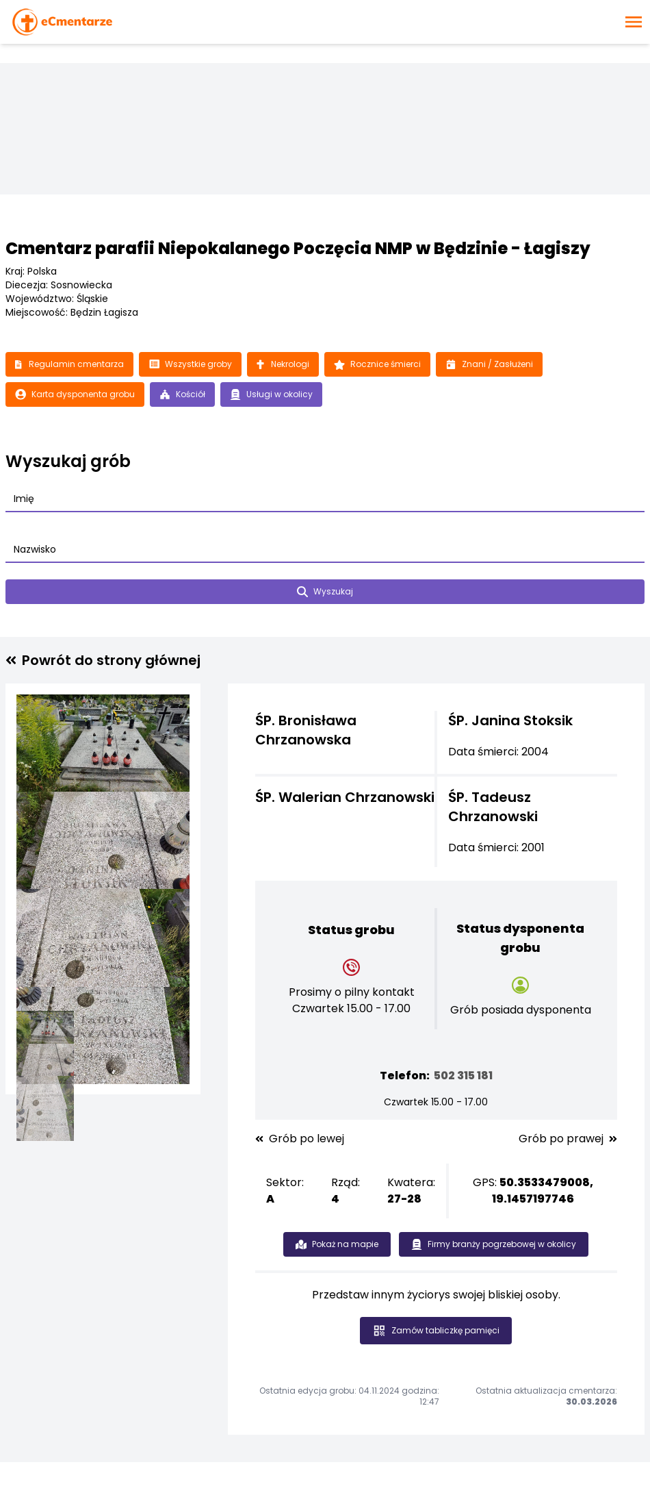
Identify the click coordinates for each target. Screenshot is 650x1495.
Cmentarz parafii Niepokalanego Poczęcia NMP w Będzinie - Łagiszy (297, 248)
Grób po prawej (568, 1139)
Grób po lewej (299, 1139)
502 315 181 (463, 1075)
